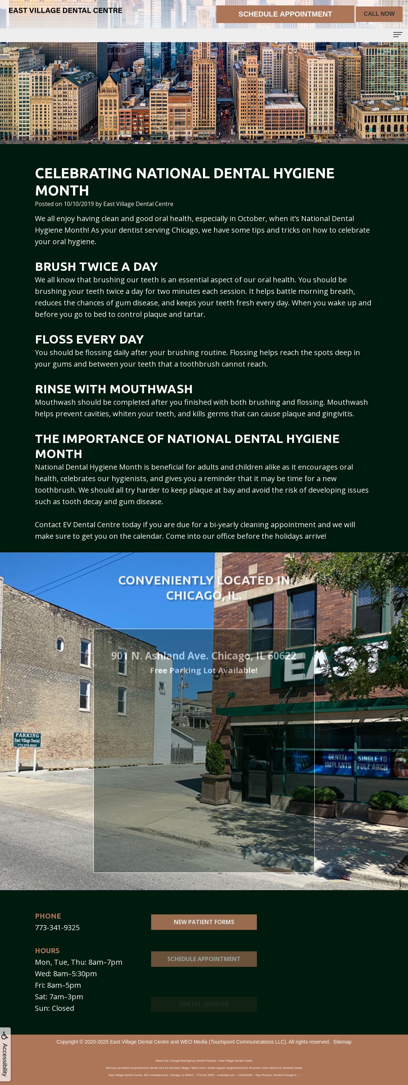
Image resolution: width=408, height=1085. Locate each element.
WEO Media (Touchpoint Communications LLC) (233, 1042)
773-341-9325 (57, 927)
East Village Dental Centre (139, 1042)
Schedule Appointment (204, 978)
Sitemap (342, 1042)
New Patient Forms (204, 933)
